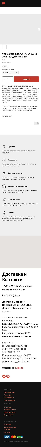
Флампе (19, 367)
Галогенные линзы (9, 412)
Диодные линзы (9, 415)
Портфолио (7, 424)
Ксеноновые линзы (10, 409)
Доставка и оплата (10, 427)
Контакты (7, 432)
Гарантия (7, 430)
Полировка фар (9, 397)
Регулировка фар (9, 400)
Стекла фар (7, 407)
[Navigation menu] (3, 3)
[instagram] (8, 376)
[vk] (4, 376)
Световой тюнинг (9, 392)
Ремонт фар (8, 395)
